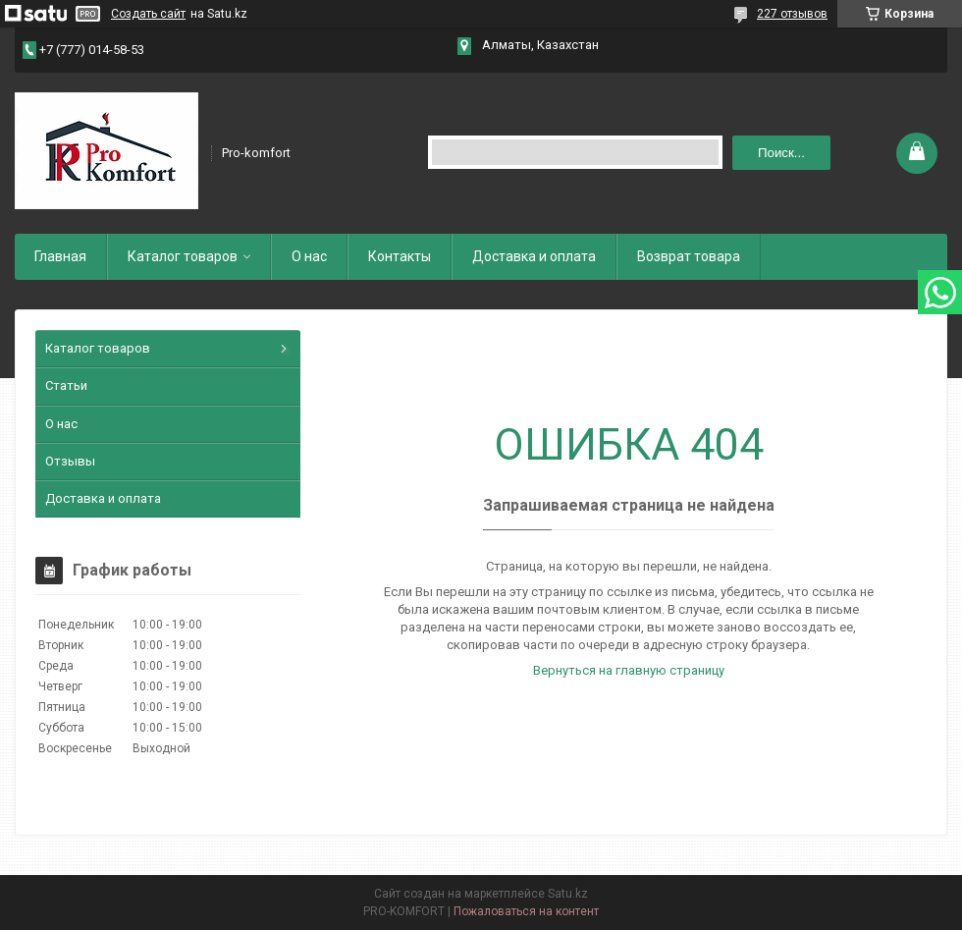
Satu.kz (568, 894)
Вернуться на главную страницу (628, 670)
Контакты (399, 256)
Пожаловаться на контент (526, 911)
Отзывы (70, 461)
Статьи (66, 385)
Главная (60, 256)
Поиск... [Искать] (781, 152)
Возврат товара (688, 256)
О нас (309, 256)
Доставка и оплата (534, 256)
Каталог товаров (183, 256)
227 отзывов (792, 14)
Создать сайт (148, 14)
